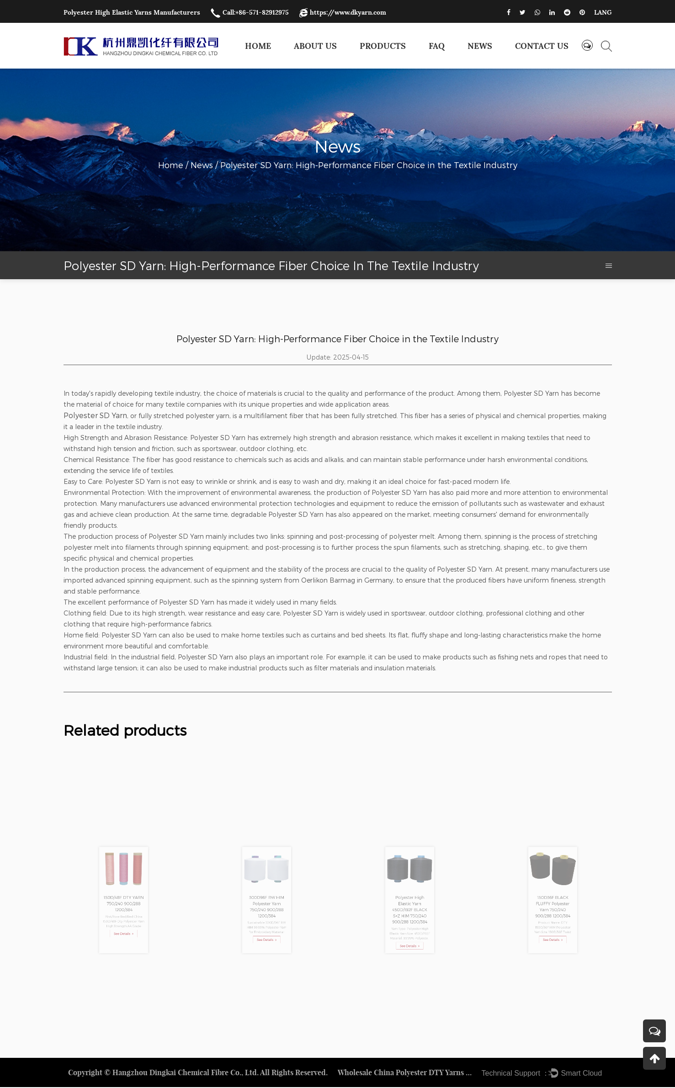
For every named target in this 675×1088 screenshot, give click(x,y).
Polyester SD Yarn (95, 415)
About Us (315, 46)
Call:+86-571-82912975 (250, 12)
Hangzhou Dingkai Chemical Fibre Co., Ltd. (185, 1073)
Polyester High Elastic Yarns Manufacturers (132, 12)
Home (258, 46)
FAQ (437, 46)
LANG (603, 12)
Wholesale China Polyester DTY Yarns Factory (406, 1073)
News (480, 46)
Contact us (542, 46)
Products (383, 46)
